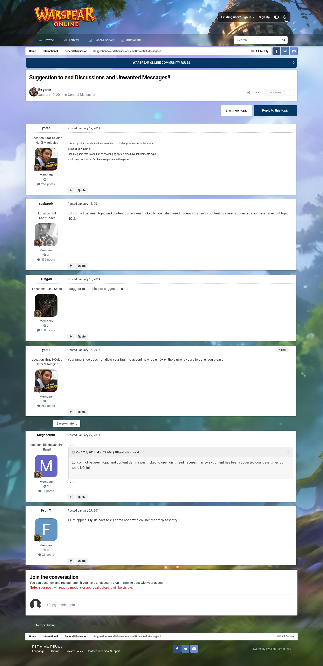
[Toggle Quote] (83, 460)
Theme (59, 659)
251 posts (56, 192)
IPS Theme (42, 655)
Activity (74, 47)
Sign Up (261, 20)
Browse (49, 47)
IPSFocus (59, 655)
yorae (60, 97)
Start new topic (226, 118)
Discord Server (103, 47)
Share (243, 100)
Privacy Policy (78, 659)
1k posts (56, 499)
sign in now (136, 591)
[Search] (246, 47)
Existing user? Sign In (235, 20)
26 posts (56, 562)
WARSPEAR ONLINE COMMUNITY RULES (161, 70)
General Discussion (95, 102)
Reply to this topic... (75, 613)
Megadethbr (56, 443)
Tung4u (56, 287)
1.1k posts (56, 338)
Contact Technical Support (107, 659)
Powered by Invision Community (267, 657)
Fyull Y (56, 518)
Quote (91, 198)
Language (42, 659)
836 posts (56, 267)
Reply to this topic (266, 118)
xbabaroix (56, 212)
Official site (133, 47)
